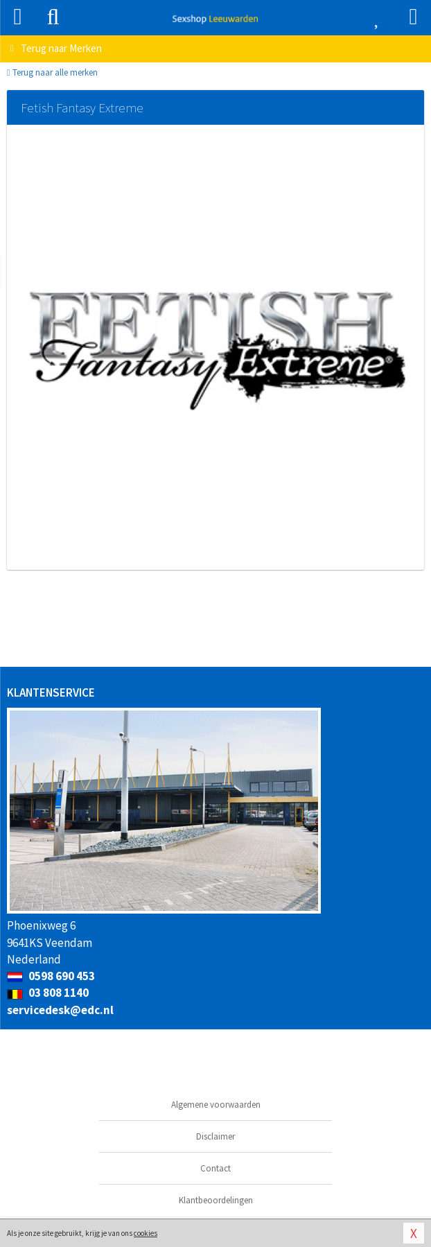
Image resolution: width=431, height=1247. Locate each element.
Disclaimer (215, 1136)
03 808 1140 (48, 992)
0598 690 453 (51, 976)
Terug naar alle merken (52, 72)
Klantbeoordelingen (216, 1200)
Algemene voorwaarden (216, 1104)
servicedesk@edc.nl (60, 1010)
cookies (145, 1233)
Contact (215, 1168)
